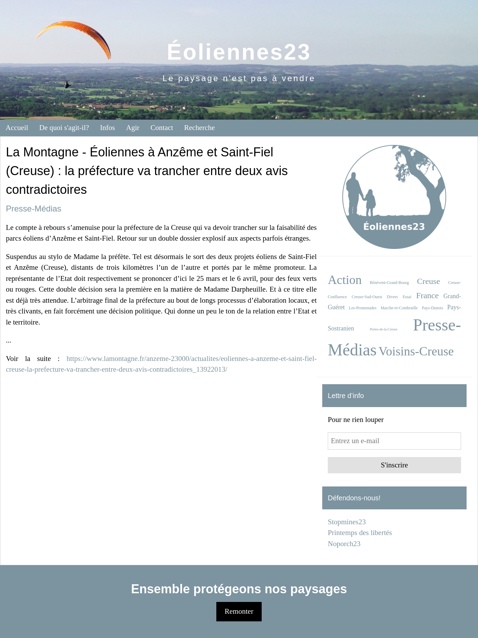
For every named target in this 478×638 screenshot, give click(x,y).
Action (345, 280)
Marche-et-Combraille (399, 307)
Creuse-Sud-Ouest (367, 296)
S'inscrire (394, 465)
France (427, 295)
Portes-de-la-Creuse (383, 329)
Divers (392, 296)
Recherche (199, 127)
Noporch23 (344, 544)
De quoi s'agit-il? (64, 127)
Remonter (239, 611)
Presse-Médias (33, 208)
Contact (162, 127)
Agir (132, 127)
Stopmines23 (347, 522)
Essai (407, 296)
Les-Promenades (363, 307)
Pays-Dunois (432, 307)
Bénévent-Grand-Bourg (389, 282)
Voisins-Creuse (416, 351)
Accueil (17, 127)
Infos (107, 127)
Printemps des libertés (360, 532)
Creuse (428, 281)
